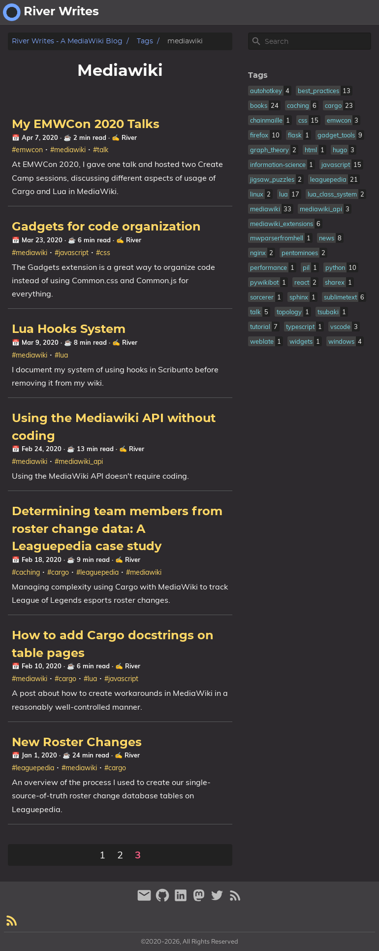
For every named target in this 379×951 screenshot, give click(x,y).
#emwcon (27, 149)
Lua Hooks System (69, 329)
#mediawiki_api (79, 461)
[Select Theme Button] (296, 12)
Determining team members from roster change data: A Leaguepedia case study (117, 529)
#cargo (58, 572)
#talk (100, 149)
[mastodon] (200, 899)
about (324, 12)
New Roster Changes (77, 743)
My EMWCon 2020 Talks (85, 125)
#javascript (72, 252)
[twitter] (218, 899)
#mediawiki (68, 149)
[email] (145, 899)
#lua (61, 355)
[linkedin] (182, 899)
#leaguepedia (97, 572)
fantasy (359, 12)
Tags (145, 41)
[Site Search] (317, 41)
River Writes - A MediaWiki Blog (67, 41)
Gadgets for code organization (106, 227)
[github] (164, 899)
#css (103, 252)
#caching (26, 572)
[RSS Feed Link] (235, 899)
